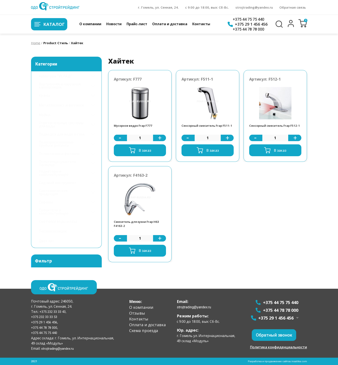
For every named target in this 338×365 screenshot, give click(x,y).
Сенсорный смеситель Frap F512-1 (271, 128)
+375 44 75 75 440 (248, 19)
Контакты (201, 24)
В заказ (145, 156)
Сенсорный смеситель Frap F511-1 (204, 128)
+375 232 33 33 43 (53, 311)
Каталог (51, 24)
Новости (114, 24)
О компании (90, 24)
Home (35, 43)
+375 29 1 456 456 (248, 24)
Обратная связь (292, 7)
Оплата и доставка (169, 24)
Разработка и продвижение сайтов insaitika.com (277, 361)
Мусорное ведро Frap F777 (135, 128)
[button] (291, 26)
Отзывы (137, 312)
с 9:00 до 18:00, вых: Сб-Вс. (207, 7)
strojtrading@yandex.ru (254, 7)
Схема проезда (143, 330)
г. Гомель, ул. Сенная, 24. (158, 7)
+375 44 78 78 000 (248, 29)
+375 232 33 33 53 (45, 317)
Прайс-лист (137, 24)
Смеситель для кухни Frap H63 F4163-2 (139, 230)
